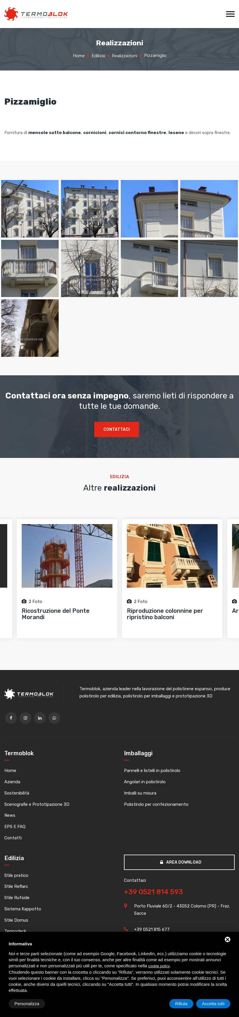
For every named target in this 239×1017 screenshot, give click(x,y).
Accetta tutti (213, 1003)
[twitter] (25, 718)
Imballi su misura (140, 793)
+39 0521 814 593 (153, 892)
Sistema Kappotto (22, 909)
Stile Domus (16, 920)
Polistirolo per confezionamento (156, 804)
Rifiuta (181, 1003)
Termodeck (15, 931)
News (9, 815)
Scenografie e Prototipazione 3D (36, 804)
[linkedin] (40, 718)
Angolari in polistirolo (145, 781)
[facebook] (11, 718)
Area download (180, 862)
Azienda (12, 781)
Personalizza (26, 1003)
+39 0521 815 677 (152, 929)
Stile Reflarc (16, 886)
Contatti (13, 837)
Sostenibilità (16, 793)
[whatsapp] (54, 718)
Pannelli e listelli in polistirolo (152, 770)
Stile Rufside (16, 897)
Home (10, 770)
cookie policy (159, 966)
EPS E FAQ (14, 826)
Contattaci (116, 429)
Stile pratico (16, 875)
